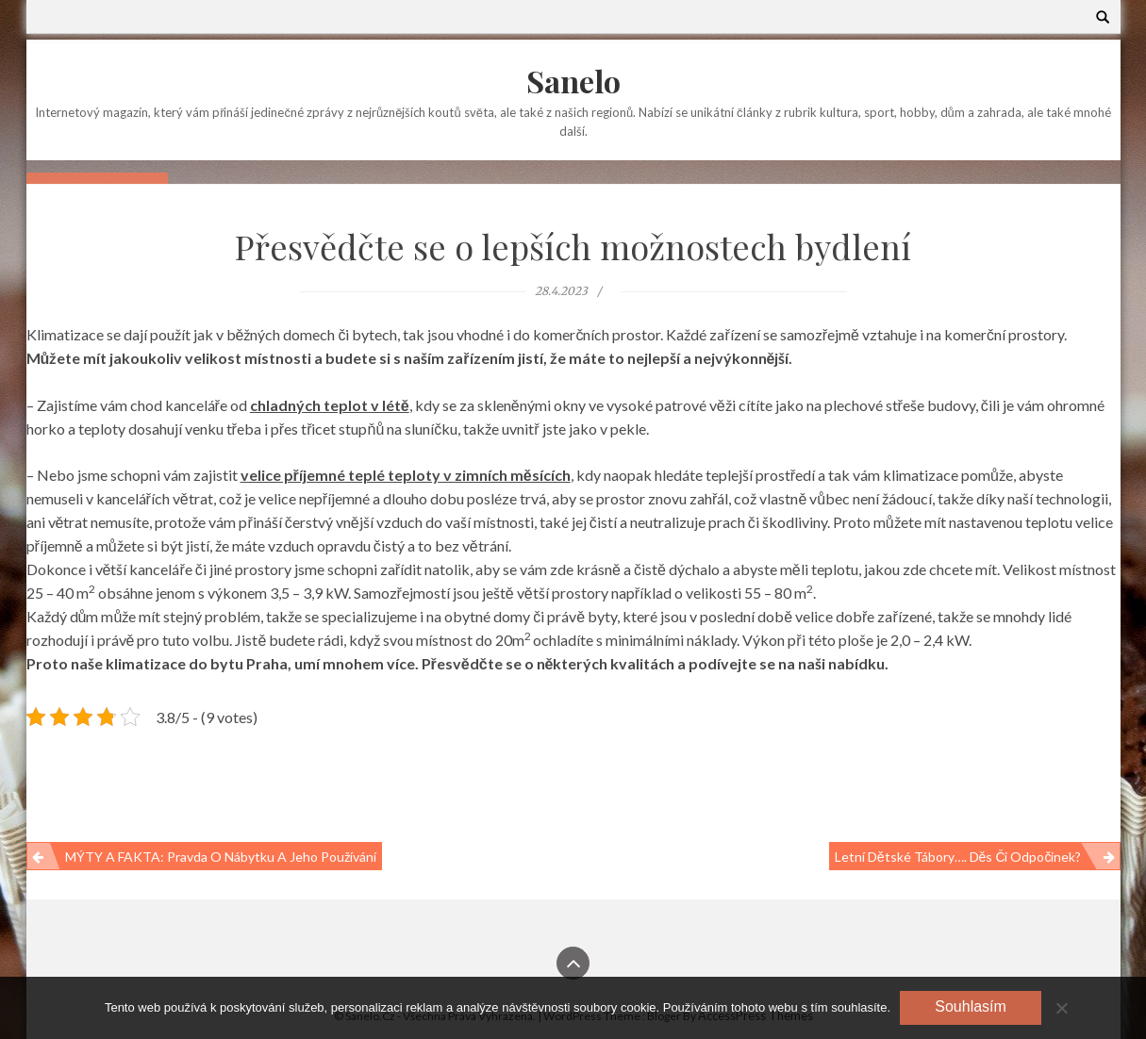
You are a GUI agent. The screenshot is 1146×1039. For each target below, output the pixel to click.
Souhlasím (970, 1006)
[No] (1061, 1007)
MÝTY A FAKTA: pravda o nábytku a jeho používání (220, 857)
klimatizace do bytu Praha (197, 663)
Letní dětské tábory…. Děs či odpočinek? (958, 857)
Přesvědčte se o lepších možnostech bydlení (573, 246)
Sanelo (573, 80)
